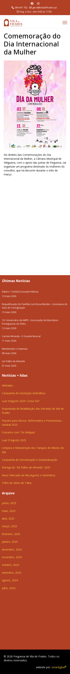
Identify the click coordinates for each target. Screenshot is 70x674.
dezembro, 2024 (12, 549)
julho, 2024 (8, 588)
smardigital (59, 667)
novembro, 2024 (12, 557)
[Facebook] (32, 3)
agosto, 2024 (10, 580)
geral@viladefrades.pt (44, 7)
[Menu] (65, 22)
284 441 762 (21, 7)
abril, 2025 (8, 518)
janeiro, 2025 (10, 541)
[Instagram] (38, 3)
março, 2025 (9, 526)
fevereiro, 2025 (11, 534)
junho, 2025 (9, 503)
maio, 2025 (8, 511)
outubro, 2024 (10, 565)
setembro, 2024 (11, 572)
